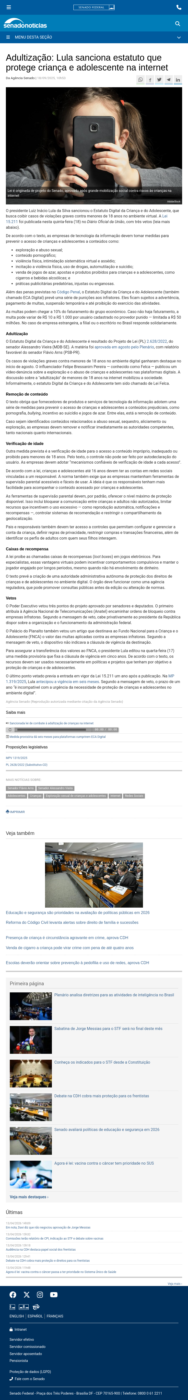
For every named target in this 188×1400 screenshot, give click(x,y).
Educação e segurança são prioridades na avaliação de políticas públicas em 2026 (78, 913)
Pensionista (19, 1361)
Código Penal (68, 292)
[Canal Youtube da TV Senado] (52, 1295)
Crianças (35, 796)
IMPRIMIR (15, 812)
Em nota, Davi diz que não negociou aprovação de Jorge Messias (48, 1227)
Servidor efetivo (22, 1340)
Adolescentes (16, 796)
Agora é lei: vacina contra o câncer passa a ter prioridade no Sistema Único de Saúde (61, 1272)
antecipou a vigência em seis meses (67, 681)
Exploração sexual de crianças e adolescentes (76, 796)
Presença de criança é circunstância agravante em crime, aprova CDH (67, 938)
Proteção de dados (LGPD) (30, 1372)
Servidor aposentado (26, 1354)
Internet (115, 796)
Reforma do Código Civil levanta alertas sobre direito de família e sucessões (72, 922)
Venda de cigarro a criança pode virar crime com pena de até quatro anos (70, 948)
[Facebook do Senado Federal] (15, 1295)
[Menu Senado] (8, 7)
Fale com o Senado (27, 1379)
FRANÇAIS (55, 1316)
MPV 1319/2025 (16, 758)
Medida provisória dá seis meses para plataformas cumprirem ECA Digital (58, 737)
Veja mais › (175, 1284)
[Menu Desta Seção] (94, 37)
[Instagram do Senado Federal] (40, 1295)
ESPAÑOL (35, 1316)
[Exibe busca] (177, 24)
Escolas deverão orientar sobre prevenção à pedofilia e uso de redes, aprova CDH (77, 963)
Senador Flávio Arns (21, 788)
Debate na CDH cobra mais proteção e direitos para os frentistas (48, 1260)
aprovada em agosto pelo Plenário (124, 347)
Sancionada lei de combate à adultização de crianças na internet (52, 723)
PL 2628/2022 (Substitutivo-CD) (26, 765)
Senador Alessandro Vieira (55, 788)
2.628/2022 (157, 341)
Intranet (18, 1330)
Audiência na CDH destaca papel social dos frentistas (41, 1249)
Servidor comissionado (28, 1347)
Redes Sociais (134, 796)
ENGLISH (17, 1316)
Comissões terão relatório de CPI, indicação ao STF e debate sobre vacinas (54, 1238)
